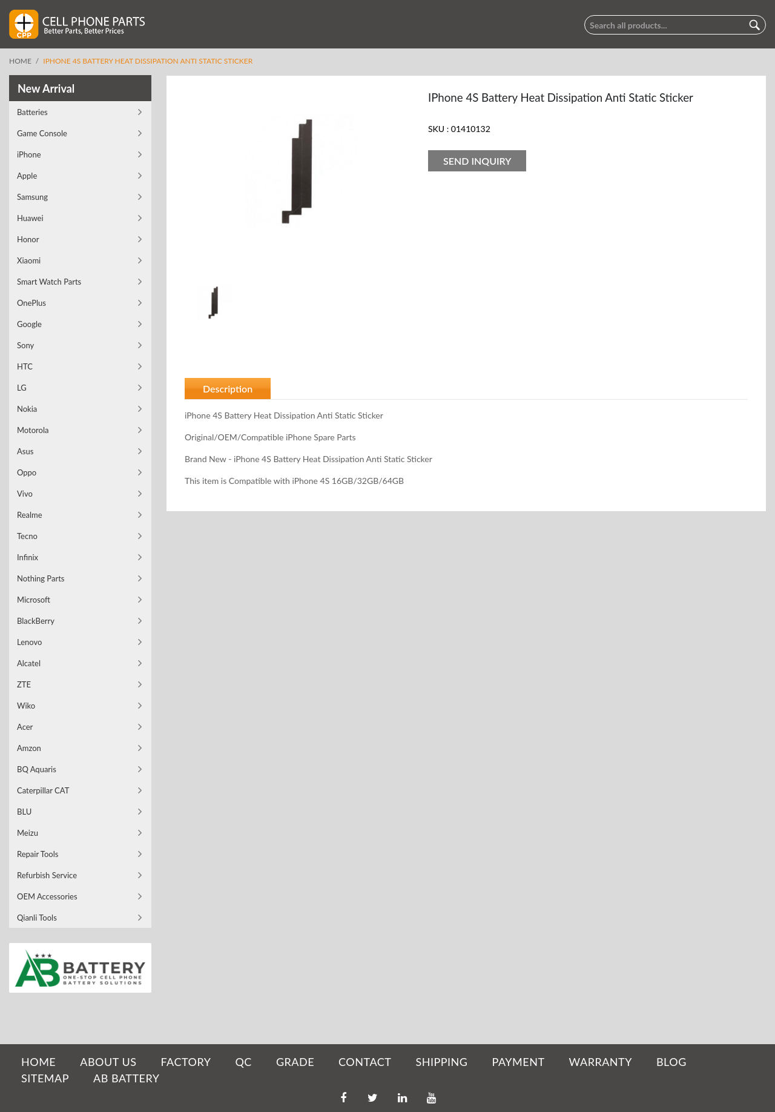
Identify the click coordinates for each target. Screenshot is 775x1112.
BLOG (671, 1061)
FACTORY (185, 1061)
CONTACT (364, 1061)
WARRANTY (600, 1061)
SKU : (438, 129)
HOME (38, 1061)
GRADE (295, 1061)
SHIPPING (441, 1061)
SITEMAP (45, 1078)
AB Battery (126, 1078)
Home (20, 60)
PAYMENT (518, 1061)
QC (243, 1061)
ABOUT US (108, 1061)
